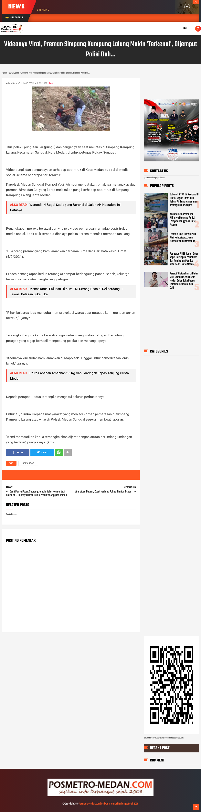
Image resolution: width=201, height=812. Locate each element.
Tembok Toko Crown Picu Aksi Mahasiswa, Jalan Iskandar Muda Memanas (183, 238)
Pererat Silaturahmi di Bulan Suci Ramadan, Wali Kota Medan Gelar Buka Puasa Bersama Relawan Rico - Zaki (184, 280)
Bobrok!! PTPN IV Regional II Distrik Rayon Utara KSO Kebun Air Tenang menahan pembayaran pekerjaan (184, 200)
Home (185, 28)
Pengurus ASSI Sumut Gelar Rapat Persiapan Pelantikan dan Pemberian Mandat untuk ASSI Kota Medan (184, 259)
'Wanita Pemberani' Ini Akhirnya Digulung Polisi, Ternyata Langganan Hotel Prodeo (183, 219)
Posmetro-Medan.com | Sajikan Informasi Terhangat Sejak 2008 (108, 804)
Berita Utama (28, 464)
